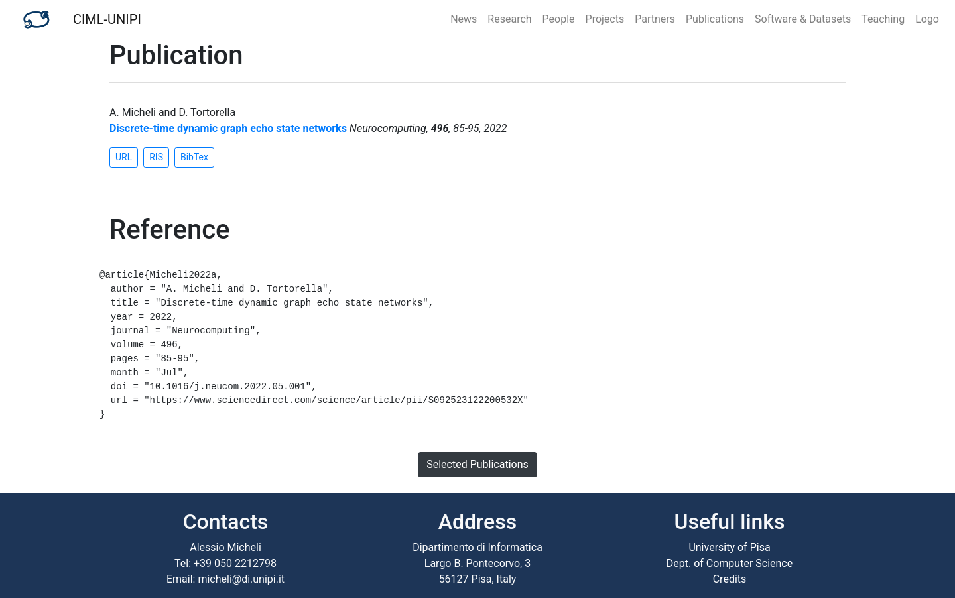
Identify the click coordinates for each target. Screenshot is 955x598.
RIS (156, 157)
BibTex (194, 157)
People (558, 19)
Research (509, 19)
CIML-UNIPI (107, 19)
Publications (715, 19)
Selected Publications (477, 464)
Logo (927, 19)
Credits (730, 579)
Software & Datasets (803, 19)
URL (123, 157)
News (463, 19)
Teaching (883, 19)
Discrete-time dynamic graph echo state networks (228, 128)
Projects (605, 19)
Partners (655, 19)
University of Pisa (729, 547)
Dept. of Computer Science (730, 563)
